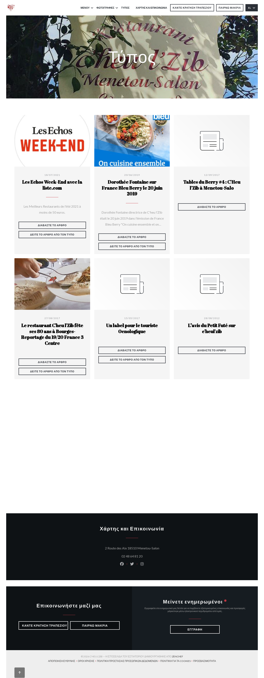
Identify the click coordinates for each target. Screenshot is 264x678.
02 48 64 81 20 (132, 556)
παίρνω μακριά (230, 7)
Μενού (87, 7)
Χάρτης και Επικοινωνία (151, 7)
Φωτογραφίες (107, 7)
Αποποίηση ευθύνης (63, 661)
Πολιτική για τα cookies (176, 661)
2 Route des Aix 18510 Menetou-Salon (152, 547)
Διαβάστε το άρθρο (62, 225)
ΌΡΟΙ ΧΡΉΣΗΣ (87, 661)
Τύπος (125, 7)
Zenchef (177, 656)
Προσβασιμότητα (204, 661)
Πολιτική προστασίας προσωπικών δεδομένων (128, 661)
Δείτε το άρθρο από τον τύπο (58, 234)
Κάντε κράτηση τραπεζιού (192, 7)
